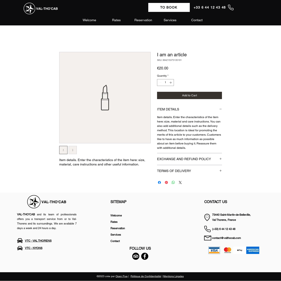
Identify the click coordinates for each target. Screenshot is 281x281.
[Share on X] (180, 182)
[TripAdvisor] (135, 256)
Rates (114, 221)
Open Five (122, 276)
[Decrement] (160, 82)
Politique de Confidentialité (146, 276)
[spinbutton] (165, 82)
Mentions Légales (173, 276)
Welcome (116, 215)
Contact (115, 241)
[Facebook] (144, 256)
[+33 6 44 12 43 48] (214, 7)
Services (115, 234)
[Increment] (171, 82)
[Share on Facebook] (159, 182)
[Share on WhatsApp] (173, 182)
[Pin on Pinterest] (166, 182)
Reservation (117, 228)
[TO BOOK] (169, 7)
